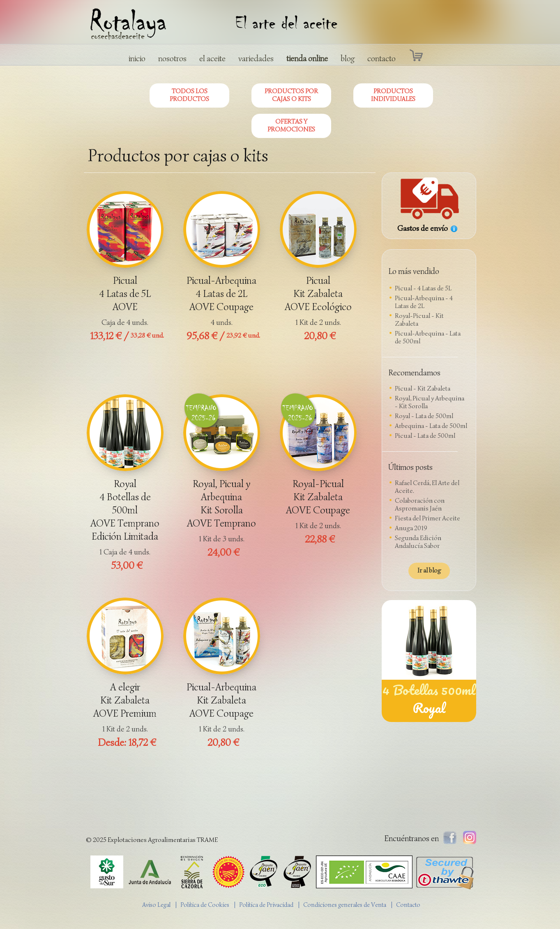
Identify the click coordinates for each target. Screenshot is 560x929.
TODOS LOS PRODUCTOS (189, 95)
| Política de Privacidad (265, 904)
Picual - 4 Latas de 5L (423, 288)
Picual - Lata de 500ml (425, 436)
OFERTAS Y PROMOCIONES (291, 125)
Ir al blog (429, 570)
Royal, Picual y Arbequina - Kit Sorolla (429, 402)
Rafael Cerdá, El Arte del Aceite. (427, 487)
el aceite (212, 58)
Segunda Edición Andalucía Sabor (418, 542)
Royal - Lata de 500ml (424, 416)
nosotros (172, 58)
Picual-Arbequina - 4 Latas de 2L (424, 302)
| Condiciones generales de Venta (344, 904)
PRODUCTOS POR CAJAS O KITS (291, 95)
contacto (381, 58)
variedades (256, 58)
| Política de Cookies (204, 904)
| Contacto (407, 904)
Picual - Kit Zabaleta (422, 388)
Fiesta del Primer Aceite (427, 518)
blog (348, 58)
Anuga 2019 (411, 528)
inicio (137, 58)
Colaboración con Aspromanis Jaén (420, 505)
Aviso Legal (156, 904)
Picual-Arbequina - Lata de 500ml (428, 337)
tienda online (307, 58)
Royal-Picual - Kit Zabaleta (419, 320)
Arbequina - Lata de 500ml (431, 426)
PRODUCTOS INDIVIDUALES (393, 95)
